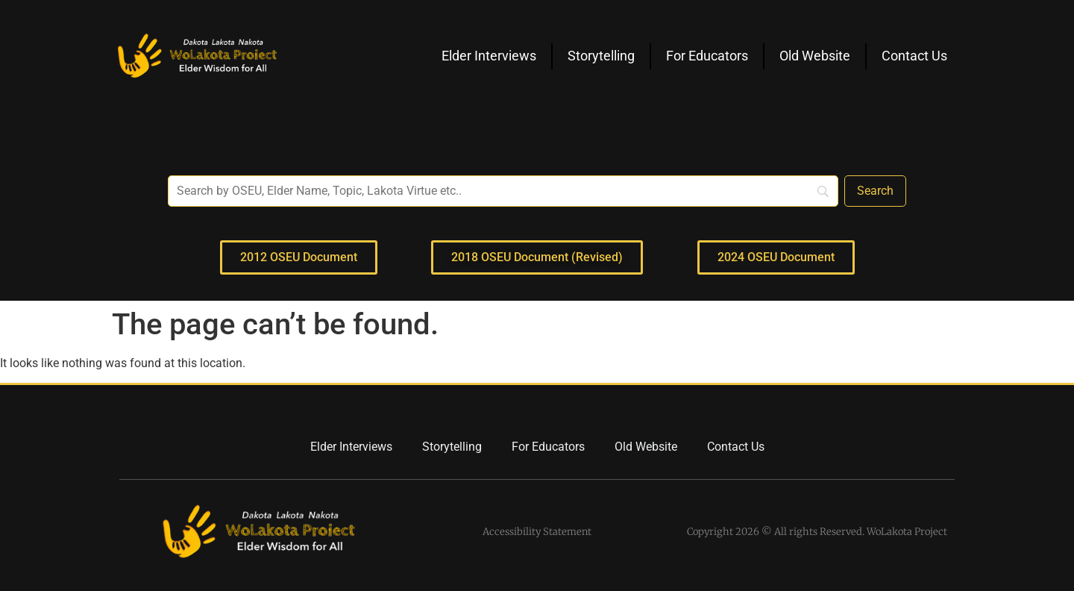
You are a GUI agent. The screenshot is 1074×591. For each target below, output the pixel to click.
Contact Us (914, 55)
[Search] (875, 191)
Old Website (814, 55)
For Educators (707, 55)
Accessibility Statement (537, 531)
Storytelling (601, 55)
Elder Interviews (489, 55)
